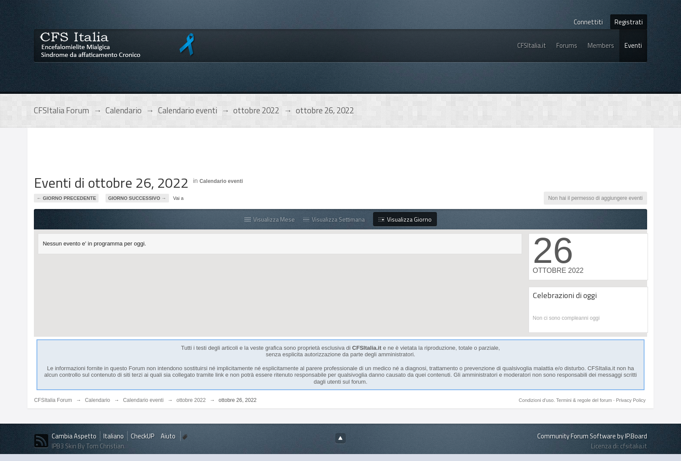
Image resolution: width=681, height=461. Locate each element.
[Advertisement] (192, 153)
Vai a (178, 198)
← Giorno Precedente (66, 198)
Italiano (113, 436)
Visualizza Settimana (334, 219)
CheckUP (142, 436)
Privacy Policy (630, 400)
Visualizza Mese (270, 219)
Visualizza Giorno (405, 219)
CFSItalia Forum (53, 400)
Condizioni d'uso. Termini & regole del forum (566, 400)
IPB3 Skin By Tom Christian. (89, 446)
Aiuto (169, 436)
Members (601, 45)
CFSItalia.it (531, 45)
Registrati (629, 22)
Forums (566, 45)
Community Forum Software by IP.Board (592, 436)
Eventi (633, 45)
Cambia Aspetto (74, 436)
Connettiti (588, 22)
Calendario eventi (221, 181)
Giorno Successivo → (137, 198)
